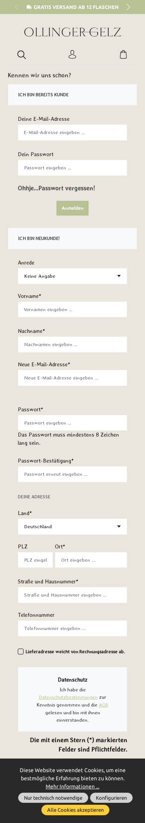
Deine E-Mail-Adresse (44, 119)
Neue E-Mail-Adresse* (44, 364)
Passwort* (30, 409)
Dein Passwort (35, 154)
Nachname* (31, 331)
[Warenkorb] (123, 54)
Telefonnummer (36, 615)
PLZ (22, 546)
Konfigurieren (111, 797)
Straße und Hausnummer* (48, 581)
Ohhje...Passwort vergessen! (56, 188)
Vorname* (29, 296)
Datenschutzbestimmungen (68, 697)
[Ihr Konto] (72, 54)
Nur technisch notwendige (53, 797)
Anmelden (72, 208)
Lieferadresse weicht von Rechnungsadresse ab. (75, 651)
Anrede (26, 262)
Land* (25, 513)
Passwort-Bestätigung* (46, 461)
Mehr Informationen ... (72, 786)
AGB (103, 704)
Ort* (60, 546)
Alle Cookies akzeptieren (75, 810)
